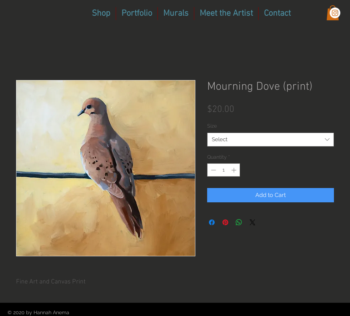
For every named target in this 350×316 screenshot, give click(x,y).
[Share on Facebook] (212, 222)
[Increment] (234, 170)
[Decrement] (212, 170)
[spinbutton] (223, 170)
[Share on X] (252, 222)
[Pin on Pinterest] (225, 222)
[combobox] (270, 140)
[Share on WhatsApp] (239, 222)
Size (212, 126)
